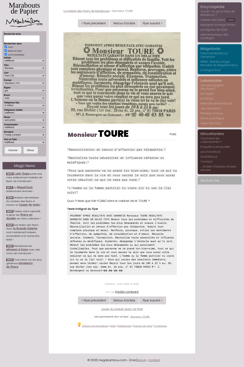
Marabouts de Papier (24, 14)
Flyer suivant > (152, 23)
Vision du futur (210, 123)
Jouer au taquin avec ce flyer (122, 309)
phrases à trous (17, 249)
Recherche (209, 180)
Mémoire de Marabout (216, 103)
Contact (206, 161)
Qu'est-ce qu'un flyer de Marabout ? (217, 13)
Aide (113, 326)
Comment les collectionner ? (211, 140)
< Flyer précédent (94, 23)
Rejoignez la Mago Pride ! (218, 25)
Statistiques (124, 326)
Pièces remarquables (92, 326)
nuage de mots (29, 204)
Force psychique (212, 118)
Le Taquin (207, 94)
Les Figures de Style (214, 30)
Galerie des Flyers (217, 20)
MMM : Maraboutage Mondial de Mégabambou (219, 63)
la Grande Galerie (25, 228)
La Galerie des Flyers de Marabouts (86, 11)
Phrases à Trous (211, 113)
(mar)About (208, 157)
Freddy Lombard (126, 292)
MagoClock (25, 187)
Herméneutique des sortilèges (214, 36)
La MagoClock (210, 70)
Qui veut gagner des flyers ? (212, 87)
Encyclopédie (212, 6)
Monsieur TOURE (140, 316)
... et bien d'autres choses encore (218, 168)
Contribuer (160, 326)
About (141, 360)
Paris (173, 134)
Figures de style (142, 326)
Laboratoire (211, 80)
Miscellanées (212, 133)
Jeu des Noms (210, 108)
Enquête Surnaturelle (215, 147)
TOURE (113, 133)
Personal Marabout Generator (214, 55)
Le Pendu (206, 98)
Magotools (210, 48)
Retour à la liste (124, 23)
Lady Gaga (21, 173)
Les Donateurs (210, 152)
